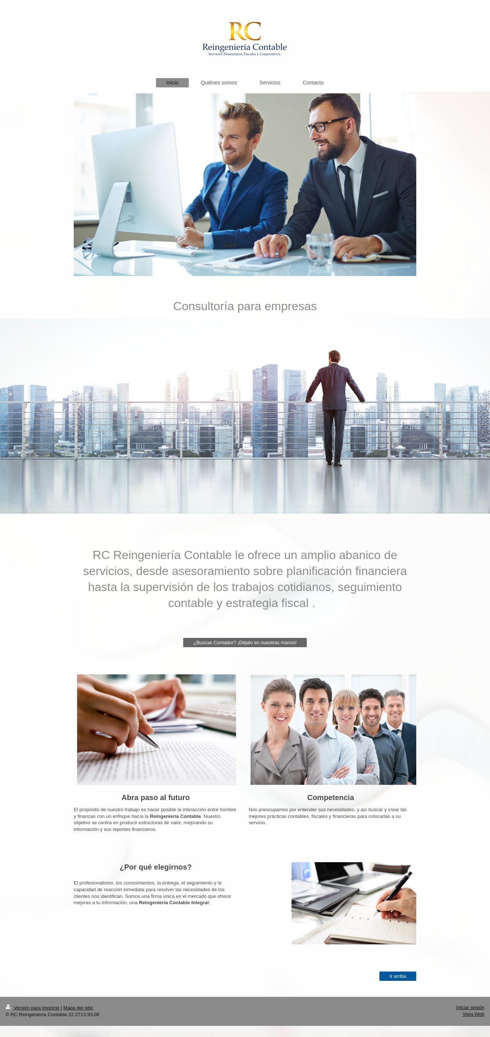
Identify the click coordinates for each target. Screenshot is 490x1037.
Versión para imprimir (33, 1008)
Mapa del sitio (78, 1008)
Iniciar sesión (470, 1007)
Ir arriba (397, 976)
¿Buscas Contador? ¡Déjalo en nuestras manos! (244, 642)
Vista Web (473, 1014)
